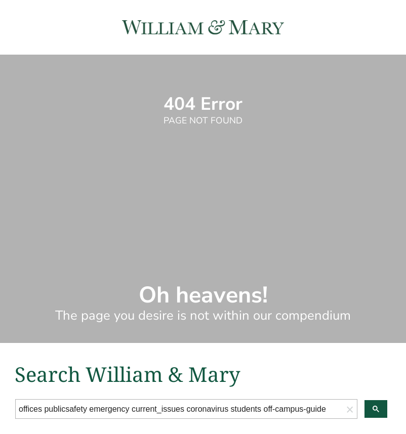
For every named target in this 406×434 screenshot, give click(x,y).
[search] (179, 409)
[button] (350, 409)
